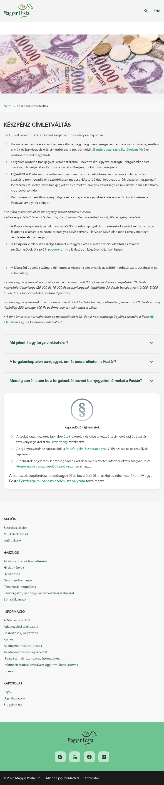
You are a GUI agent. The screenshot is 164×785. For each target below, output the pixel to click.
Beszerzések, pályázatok (21, 633)
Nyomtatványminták (18, 580)
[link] (82, 738)
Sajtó (7, 692)
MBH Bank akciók (16, 534)
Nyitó (7, 106)
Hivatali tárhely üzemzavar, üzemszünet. (32, 658)
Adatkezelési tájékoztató (21, 627)
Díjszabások (12, 574)
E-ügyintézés (13, 705)
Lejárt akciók (12, 540)
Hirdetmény (53, 249)
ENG (157, 11)
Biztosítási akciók (15, 528)
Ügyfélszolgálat (14, 698)
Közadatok (91, 778)
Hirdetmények (14, 568)
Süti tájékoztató (15, 599)
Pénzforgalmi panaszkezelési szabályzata (44, 466)
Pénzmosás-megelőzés (20, 587)
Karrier (8, 639)
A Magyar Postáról (17, 620)
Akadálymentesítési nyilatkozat (25, 652)
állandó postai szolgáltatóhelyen (115, 150)
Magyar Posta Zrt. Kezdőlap (18, 11)
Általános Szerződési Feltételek (26, 561)
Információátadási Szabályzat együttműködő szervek (41, 665)
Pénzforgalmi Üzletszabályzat (87, 449)
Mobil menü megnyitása (7, 28)
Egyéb (8, 671)
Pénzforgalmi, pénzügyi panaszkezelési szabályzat (39, 593)
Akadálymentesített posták (23, 646)
